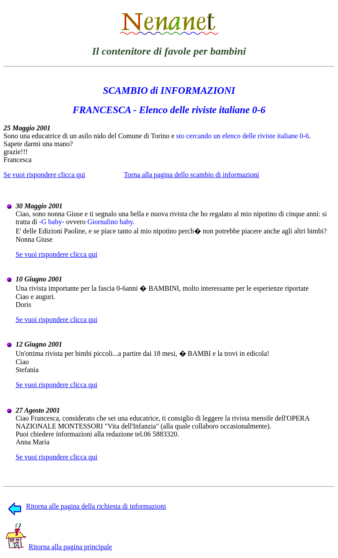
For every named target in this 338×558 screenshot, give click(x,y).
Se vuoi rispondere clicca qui (44, 174)
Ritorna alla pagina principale (59, 547)
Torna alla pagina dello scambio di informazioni (191, 174)
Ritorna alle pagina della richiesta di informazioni (87, 506)
